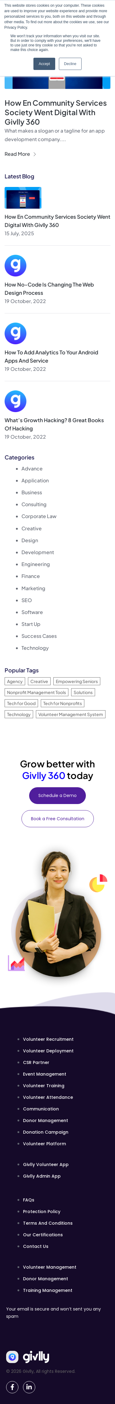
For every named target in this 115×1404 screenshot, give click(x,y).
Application (35, 480)
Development (37, 552)
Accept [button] (44, 64)
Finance (30, 576)
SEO (26, 600)
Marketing (33, 588)
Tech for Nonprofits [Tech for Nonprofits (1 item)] (62, 703)
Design (29, 540)
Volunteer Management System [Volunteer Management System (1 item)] (70, 714)
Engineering (35, 564)
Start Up (30, 624)
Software (32, 612)
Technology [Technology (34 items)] (19, 714)
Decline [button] (70, 64)
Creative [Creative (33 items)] (39, 681)
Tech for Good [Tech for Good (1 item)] (21, 703)
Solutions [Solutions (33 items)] (83, 692)
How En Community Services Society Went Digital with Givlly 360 (56, 112)
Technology (35, 648)
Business (31, 492)
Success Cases (39, 636)
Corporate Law (38, 516)
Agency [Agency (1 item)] (15, 681)
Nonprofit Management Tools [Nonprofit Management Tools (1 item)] (36, 692)
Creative (31, 528)
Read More (20, 154)
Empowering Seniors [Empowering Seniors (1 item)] (77, 681)
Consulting (34, 504)
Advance (32, 468)
